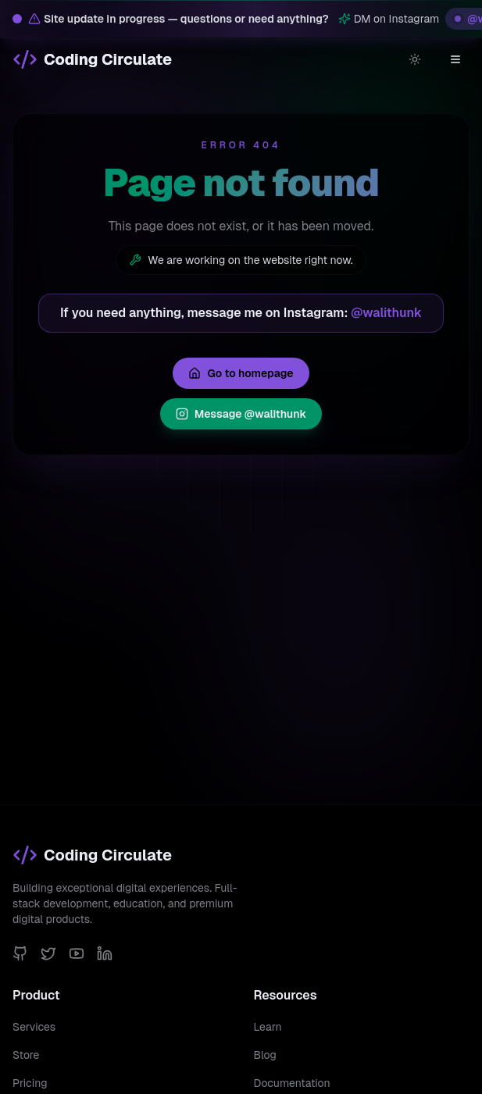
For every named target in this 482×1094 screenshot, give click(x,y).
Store (25, 1055)
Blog (265, 1055)
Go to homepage (240, 373)
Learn (268, 1027)
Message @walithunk (241, 414)
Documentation (292, 1083)
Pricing (29, 1083)
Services (33, 1027)
